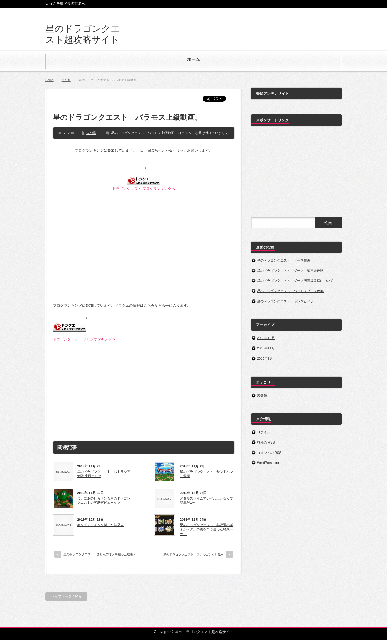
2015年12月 (266, 338)
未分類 (66, 80)
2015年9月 (265, 358)
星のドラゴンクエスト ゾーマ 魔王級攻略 (290, 270)
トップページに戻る (66, 596)
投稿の (266, 442)
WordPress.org (268, 462)
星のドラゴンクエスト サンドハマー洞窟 (206, 474)
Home (49, 80)
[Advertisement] (143, 389)
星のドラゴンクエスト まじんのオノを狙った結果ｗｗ (99, 556)
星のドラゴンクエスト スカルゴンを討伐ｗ (193, 554)
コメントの (269, 452)
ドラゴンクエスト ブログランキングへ (143, 188)
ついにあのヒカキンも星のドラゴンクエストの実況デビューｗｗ (103, 500)
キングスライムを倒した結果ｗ (100, 525)
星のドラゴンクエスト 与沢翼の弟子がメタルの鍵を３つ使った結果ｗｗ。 (206, 529)
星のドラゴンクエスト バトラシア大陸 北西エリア (103, 474)
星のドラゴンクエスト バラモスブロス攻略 (290, 291)
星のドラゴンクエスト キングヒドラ (285, 301)
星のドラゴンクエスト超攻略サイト (204, 632)
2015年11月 (266, 348)
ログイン (263, 432)
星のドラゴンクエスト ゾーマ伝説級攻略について (295, 280)
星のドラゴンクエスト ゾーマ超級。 (285, 260)
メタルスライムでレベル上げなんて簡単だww (206, 500)
